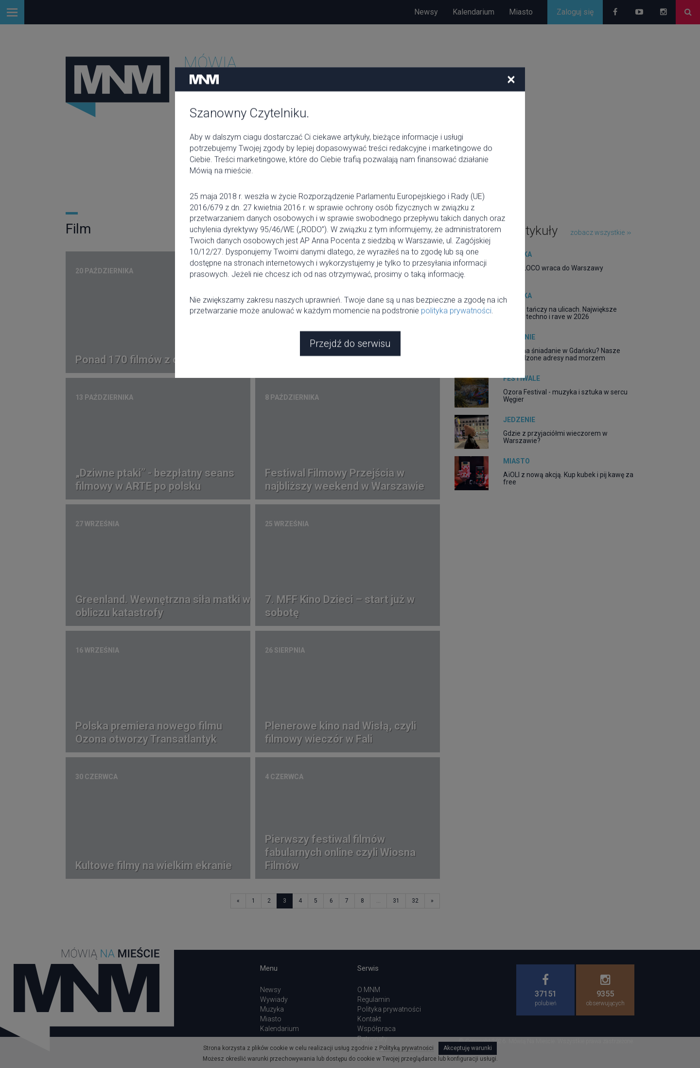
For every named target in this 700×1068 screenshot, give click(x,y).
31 (396, 900)
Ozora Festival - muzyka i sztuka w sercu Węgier (565, 395)
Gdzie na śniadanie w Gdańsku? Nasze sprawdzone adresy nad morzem (561, 354)
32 (415, 900)
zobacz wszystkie (600, 232)
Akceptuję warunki (467, 1048)
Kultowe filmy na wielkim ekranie (153, 865)
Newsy (426, 12)
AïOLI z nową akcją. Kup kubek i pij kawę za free (568, 478)
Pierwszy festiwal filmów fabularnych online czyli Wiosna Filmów (340, 852)
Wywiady (274, 999)
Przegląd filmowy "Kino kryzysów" (346, 360)
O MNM (368, 990)
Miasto (521, 12)
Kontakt (369, 1019)
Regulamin (373, 999)
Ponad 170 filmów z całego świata (157, 360)
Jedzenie (519, 337)
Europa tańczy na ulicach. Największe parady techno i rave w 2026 (560, 312)
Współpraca (376, 1028)
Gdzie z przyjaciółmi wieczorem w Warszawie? (555, 437)
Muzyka (517, 254)
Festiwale (521, 378)
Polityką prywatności (406, 1048)
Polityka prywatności (389, 1009)
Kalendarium (473, 12)
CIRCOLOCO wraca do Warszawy (553, 268)
